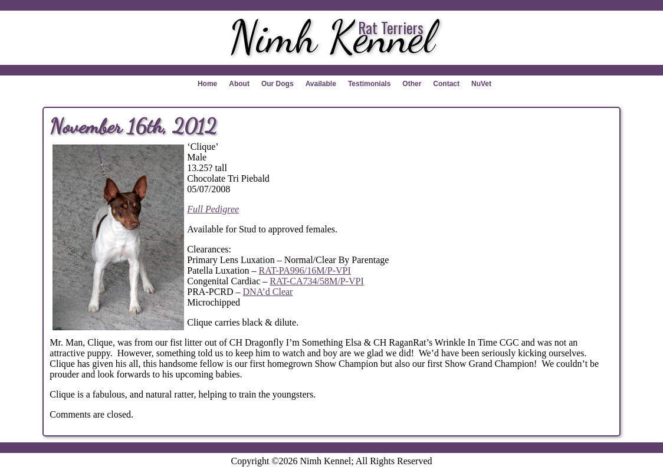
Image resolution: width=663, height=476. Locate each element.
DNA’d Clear (268, 292)
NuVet (481, 84)
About (239, 84)
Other (411, 84)
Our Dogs (277, 84)
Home (207, 84)
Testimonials (369, 84)
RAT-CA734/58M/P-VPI (316, 281)
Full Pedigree (213, 209)
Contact (446, 84)
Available (321, 84)
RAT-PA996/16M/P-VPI (305, 270)
